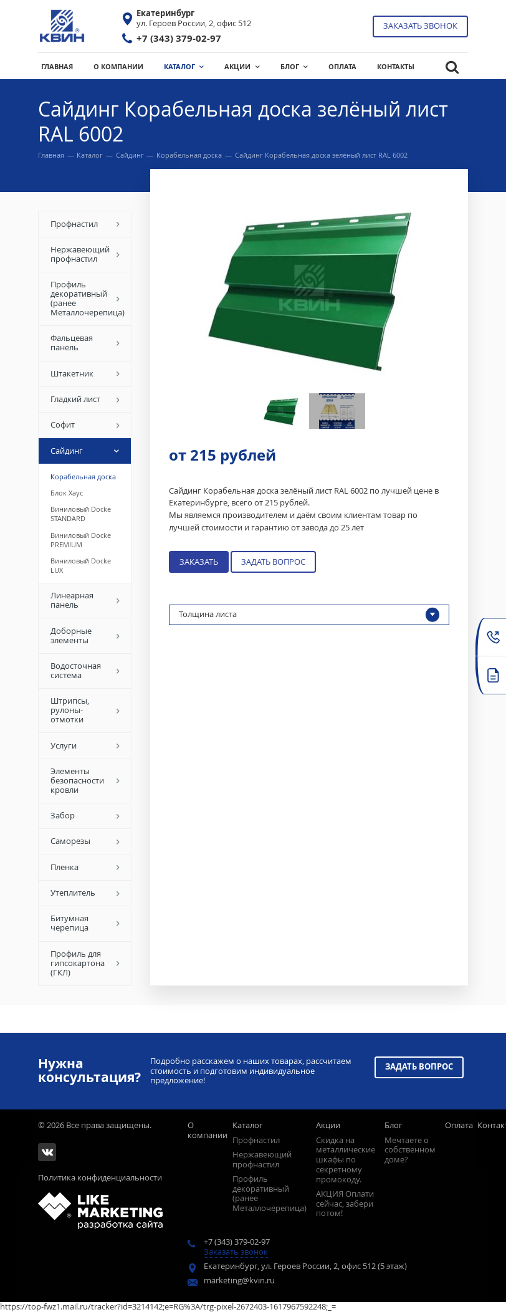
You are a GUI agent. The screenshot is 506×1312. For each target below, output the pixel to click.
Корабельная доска (189, 155)
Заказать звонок (420, 25)
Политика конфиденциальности (100, 1177)
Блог (393, 1125)
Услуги (85, 745)
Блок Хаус (66, 492)
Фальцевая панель (85, 342)
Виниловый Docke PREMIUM (80, 539)
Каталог (90, 155)
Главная (51, 155)
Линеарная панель (85, 600)
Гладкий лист (85, 399)
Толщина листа (309, 615)
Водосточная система (85, 670)
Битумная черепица (85, 922)
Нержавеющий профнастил (85, 254)
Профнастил (85, 223)
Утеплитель (85, 892)
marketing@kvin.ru (239, 1280)
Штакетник (85, 373)
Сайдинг (130, 155)
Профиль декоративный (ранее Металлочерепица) (87, 298)
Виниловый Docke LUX (80, 565)
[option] (309, 288)
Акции (328, 1125)
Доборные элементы (85, 635)
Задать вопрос (273, 561)
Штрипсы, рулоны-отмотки (85, 710)
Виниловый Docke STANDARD (80, 513)
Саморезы (85, 840)
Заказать (198, 561)
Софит (85, 424)
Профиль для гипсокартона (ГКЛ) (85, 963)
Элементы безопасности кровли (85, 780)
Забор (85, 815)
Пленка (85, 867)
